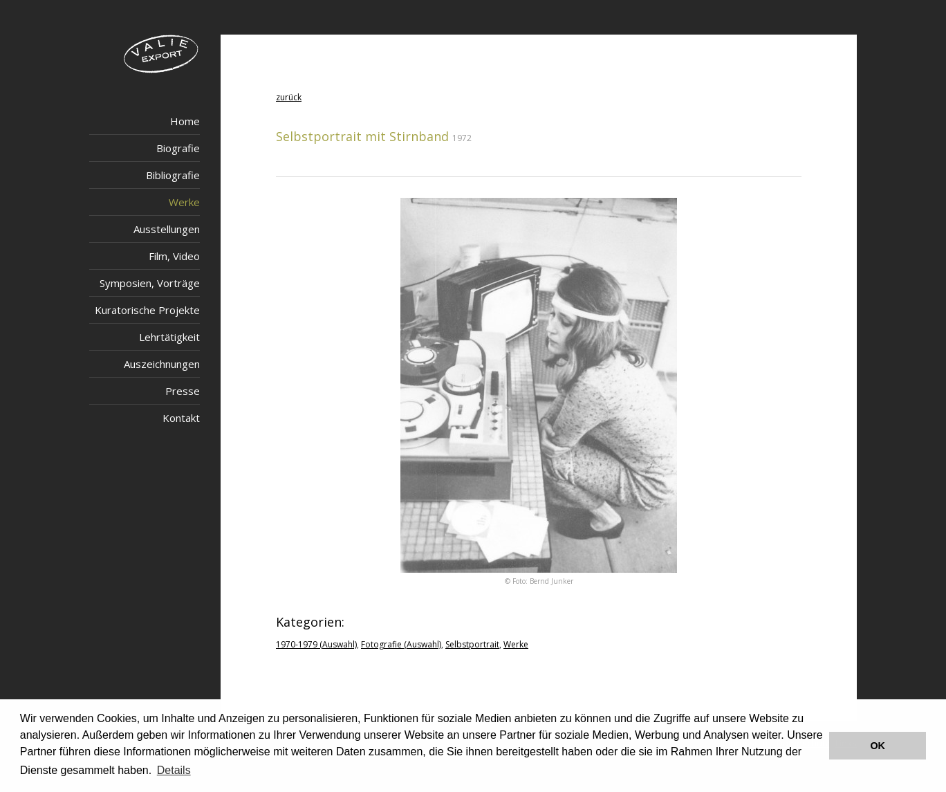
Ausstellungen (166, 229)
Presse (182, 391)
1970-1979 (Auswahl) (316, 644)
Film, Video (174, 256)
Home (185, 121)
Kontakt (181, 418)
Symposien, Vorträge (150, 283)
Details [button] (174, 770)
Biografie (178, 148)
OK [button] (877, 745)
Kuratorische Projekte (147, 310)
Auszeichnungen (162, 364)
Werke (184, 202)
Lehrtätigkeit (169, 337)
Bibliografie (173, 175)
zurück (289, 97)
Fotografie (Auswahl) (401, 644)
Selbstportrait (472, 644)
